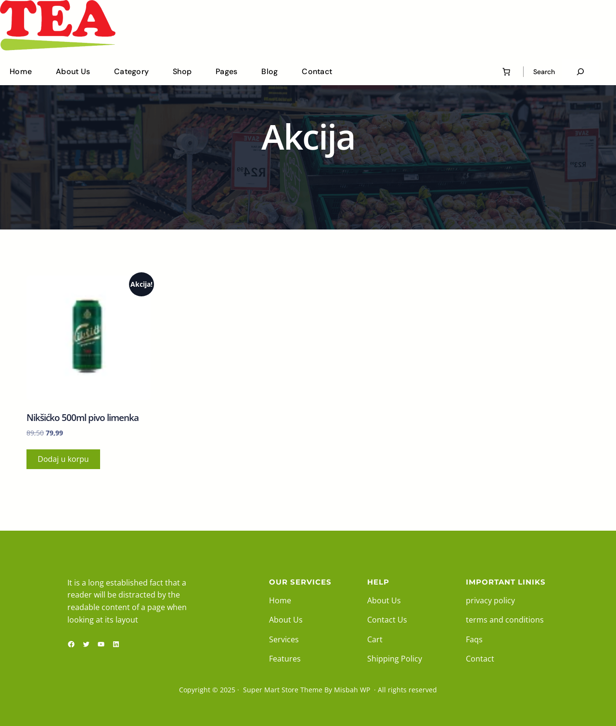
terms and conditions (505, 619)
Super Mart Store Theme (282, 689)
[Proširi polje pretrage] (580, 71)
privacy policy (490, 600)
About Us (286, 619)
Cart (375, 639)
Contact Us (387, 619)
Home (280, 600)
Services (284, 639)
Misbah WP (352, 689)
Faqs (474, 639)
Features (285, 658)
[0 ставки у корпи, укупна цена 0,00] (506, 71)
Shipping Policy (394, 658)
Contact (480, 658)
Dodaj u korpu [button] (63, 459)
